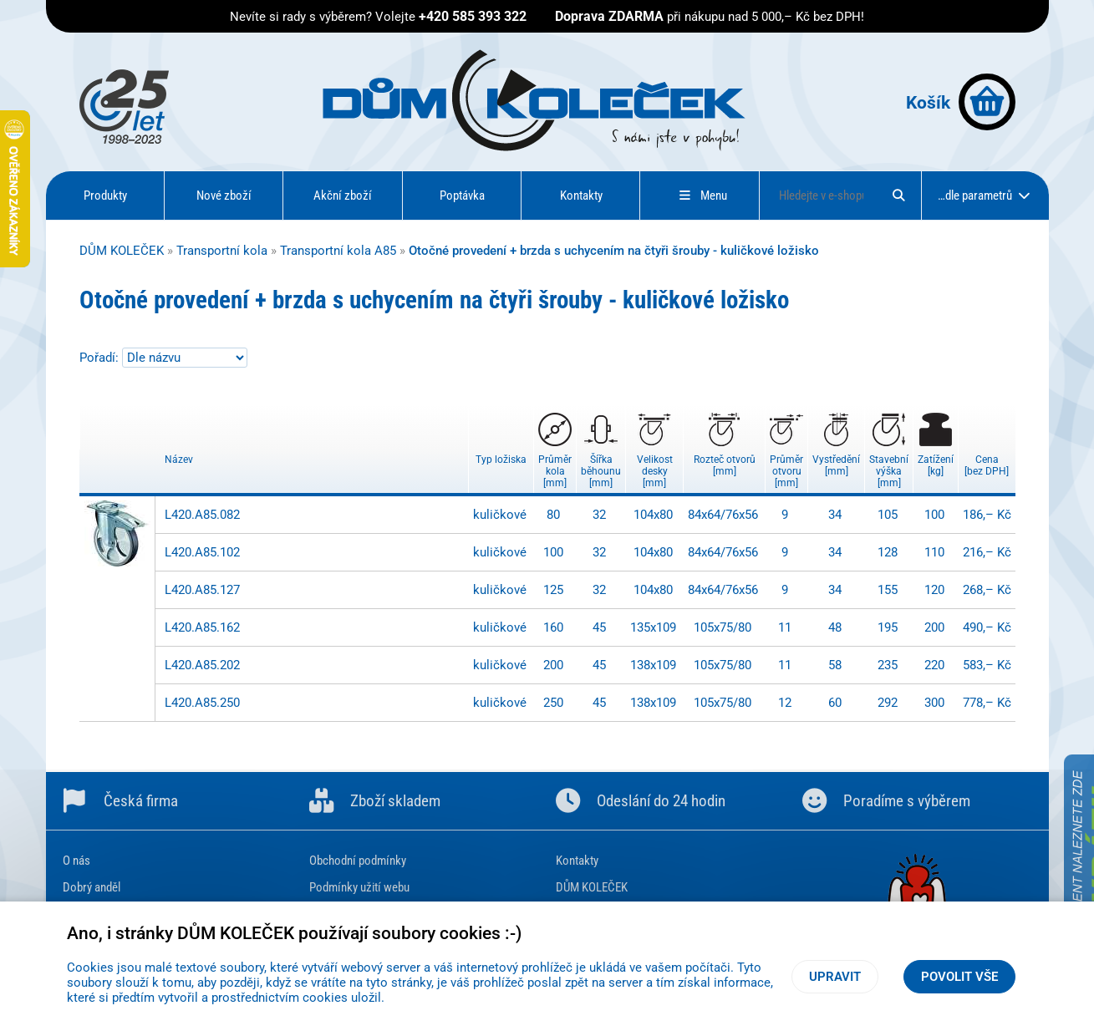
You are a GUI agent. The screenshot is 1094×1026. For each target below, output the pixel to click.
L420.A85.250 (202, 702)
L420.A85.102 (202, 552)
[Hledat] (898, 195)
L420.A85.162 (202, 627)
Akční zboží (342, 195)
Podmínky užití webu (359, 887)
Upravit (835, 976)
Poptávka (462, 195)
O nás (76, 860)
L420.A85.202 (202, 665)
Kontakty (581, 195)
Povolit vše (959, 976)
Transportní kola (221, 250)
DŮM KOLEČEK (121, 250)
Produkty (105, 195)
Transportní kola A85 (338, 250)
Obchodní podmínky (357, 860)
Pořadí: (100, 357)
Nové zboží (224, 195)
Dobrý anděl (91, 887)
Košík (960, 102)
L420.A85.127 (202, 589)
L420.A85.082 (202, 514)
